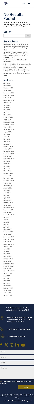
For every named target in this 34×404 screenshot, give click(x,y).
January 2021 (7, 234)
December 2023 (8, 151)
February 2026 (8, 88)
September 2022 (8, 185)
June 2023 (6, 163)
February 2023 (8, 173)
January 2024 (7, 149)
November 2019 (8, 266)
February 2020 (8, 259)
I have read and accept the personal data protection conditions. (16, 382)
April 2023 (6, 168)
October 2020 (7, 242)
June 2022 (6, 193)
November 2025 (8, 95)
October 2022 (7, 183)
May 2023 (6, 166)
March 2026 (7, 85)
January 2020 (7, 261)
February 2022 (8, 202)
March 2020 (7, 256)
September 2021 (8, 215)
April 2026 (6, 83)
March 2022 (7, 200)
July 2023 (6, 161)
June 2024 (6, 137)
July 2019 (6, 276)
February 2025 (8, 117)
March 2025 (7, 115)
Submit (26, 387)
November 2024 (8, 124)
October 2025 (7, 98)
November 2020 (8, 239)
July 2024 (6, 134)
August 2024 (7, 132)
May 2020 (6, 254)
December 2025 (8, 93)
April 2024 (6, 141)
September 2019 (8, 271)
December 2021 (8, 207)
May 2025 (6, 110)
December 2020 (8, 237)
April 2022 (6, 198)
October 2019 (7, 268)
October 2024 (7, 127)
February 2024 (8, 146)
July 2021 (6, 220)
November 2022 (8, 181)
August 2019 (7, 273)
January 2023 (7, 176)
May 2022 (6, 195)
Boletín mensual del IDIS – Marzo (14, 60)
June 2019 (6, 278)
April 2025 (6, 112)
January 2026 (7, 90)
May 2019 (6, 281)
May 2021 (6, 224)
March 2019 (7, 285)
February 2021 (8, 232)
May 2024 (6, 139)
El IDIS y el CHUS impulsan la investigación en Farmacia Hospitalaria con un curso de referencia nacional (17, 65)
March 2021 (7, 229)
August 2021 (7, 217)
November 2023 (8, 154)
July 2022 (6, 190)
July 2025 (6, 105)
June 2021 (6, 222)
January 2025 (7, 120)
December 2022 (8, 178)
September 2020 (8, 244)
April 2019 (6, 283)
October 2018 (7, 293)
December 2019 (8, 263)
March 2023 (7, 171)
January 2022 (7, 205)
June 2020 (6, 251)
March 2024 (7, 144)
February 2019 (8, 288)
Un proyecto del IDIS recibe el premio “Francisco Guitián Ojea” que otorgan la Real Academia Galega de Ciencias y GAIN (16, 54)
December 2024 (8, 122)
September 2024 (8, 129)
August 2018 (7, 295)
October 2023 (7, 156)
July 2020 (6, 249)
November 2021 (8, 210)
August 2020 (7, 246)
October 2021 (7, 212)
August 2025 (7, 102)
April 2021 (6, 227)
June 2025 (6, 107)
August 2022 (7, 188)
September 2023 (8, 159)
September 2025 (8, 100)
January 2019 (7, 290)
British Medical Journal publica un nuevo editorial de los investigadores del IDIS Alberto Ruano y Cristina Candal (16, 46)
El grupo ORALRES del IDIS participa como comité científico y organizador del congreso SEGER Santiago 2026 (16, 71)
